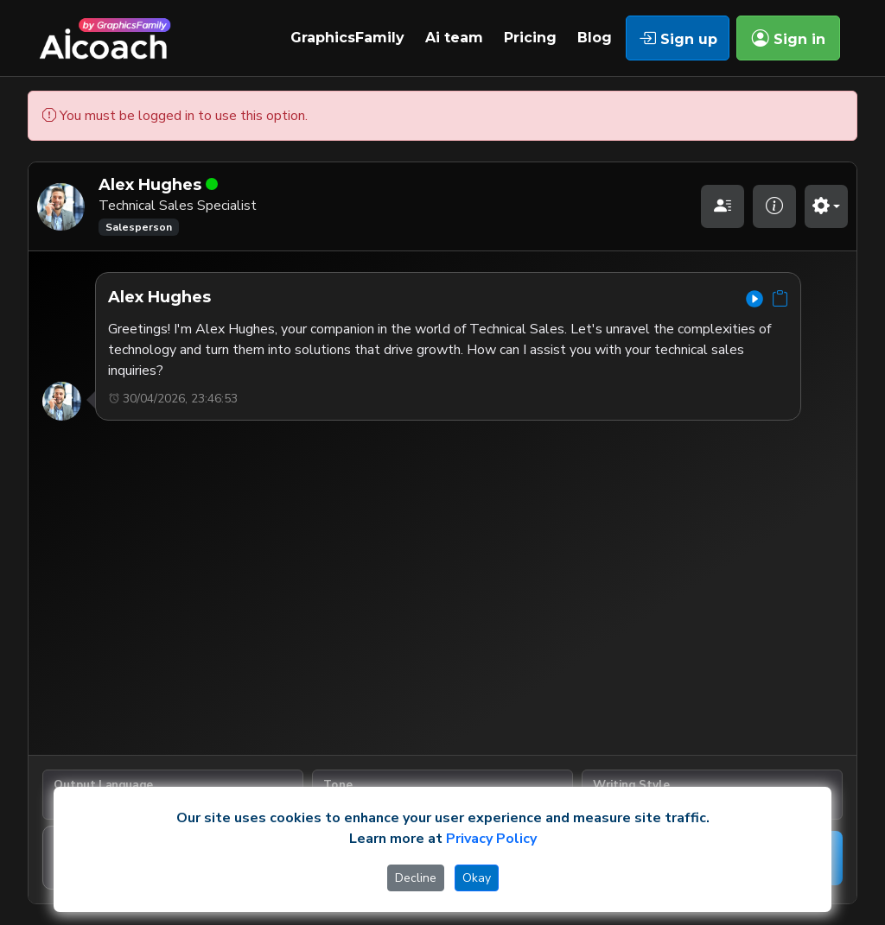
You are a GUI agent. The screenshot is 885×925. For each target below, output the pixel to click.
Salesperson (138, 227)
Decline (415, 878)
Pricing (530, 37)
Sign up (678, 38)
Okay (476, 878)
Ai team (454, 37)
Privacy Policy (491, 838)
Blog (594, 37)
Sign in (788, 38)
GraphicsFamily (347, 37)
